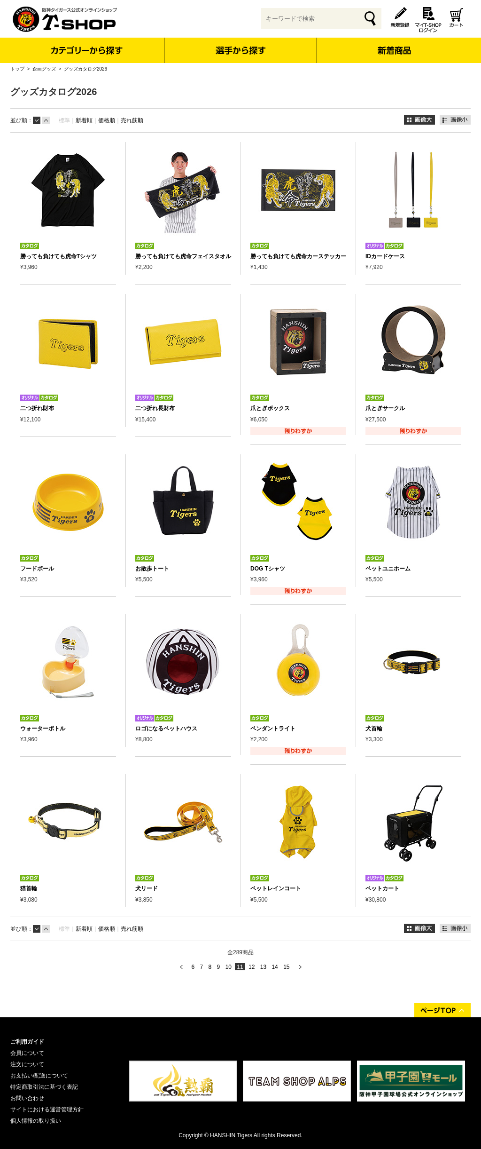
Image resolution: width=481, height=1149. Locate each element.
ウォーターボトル (42, 728)
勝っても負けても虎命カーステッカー (298, 256)
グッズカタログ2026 (85, 68)
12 (251, 967)
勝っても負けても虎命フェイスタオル (183, 256)
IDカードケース (385, 256)
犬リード (146, 888)
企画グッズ (44, 68)
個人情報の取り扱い (35, 1120)
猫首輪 (28, 888)
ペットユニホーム (388, 568)
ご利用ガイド (27, 1041)
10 (228, 967)
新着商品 (394, 44)
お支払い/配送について (39, 1075)
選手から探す (240, 50)
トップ (17, 68)
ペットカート (382, 888)
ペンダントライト (272, 728)
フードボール (37, 568)
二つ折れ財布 (37, 408)
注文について (27, 1064)
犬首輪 (373, 728)
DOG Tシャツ (267, 568)
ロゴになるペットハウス (166, 728)
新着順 (84, 120)
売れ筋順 (132, 120)
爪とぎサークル (385, 408)
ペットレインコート (275, 888)
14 (275, 967)
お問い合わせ (27, 1098)
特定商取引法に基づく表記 (44, 1087)
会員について (27, 1053)
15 (286, 967)
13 (263, 967)
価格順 (106, 120)
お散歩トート (152, 568)
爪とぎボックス (270, 408)
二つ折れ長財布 (155, 408)
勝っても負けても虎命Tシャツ (58, 256)
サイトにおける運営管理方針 (47, 1109)
